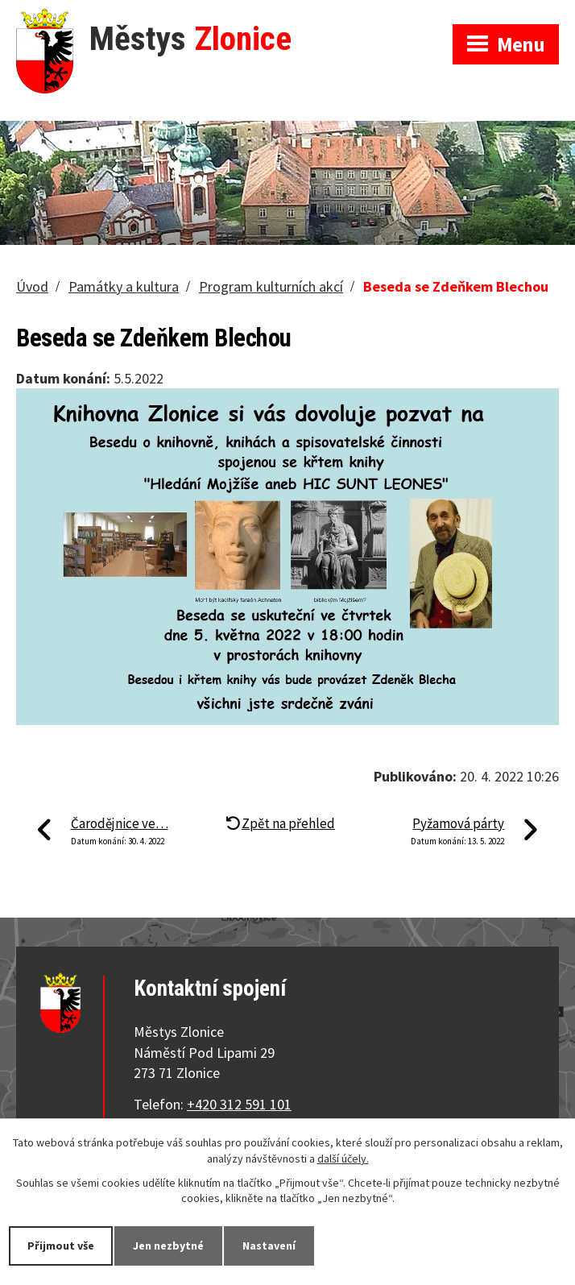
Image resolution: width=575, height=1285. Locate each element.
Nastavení (269, 1245)
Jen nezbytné (168, 1245)
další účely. (343, 1158)
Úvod (32, 286)
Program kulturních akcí (271, 286)
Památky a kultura (123, 286)
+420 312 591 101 (239, 1104)
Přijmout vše (60, 1245)
